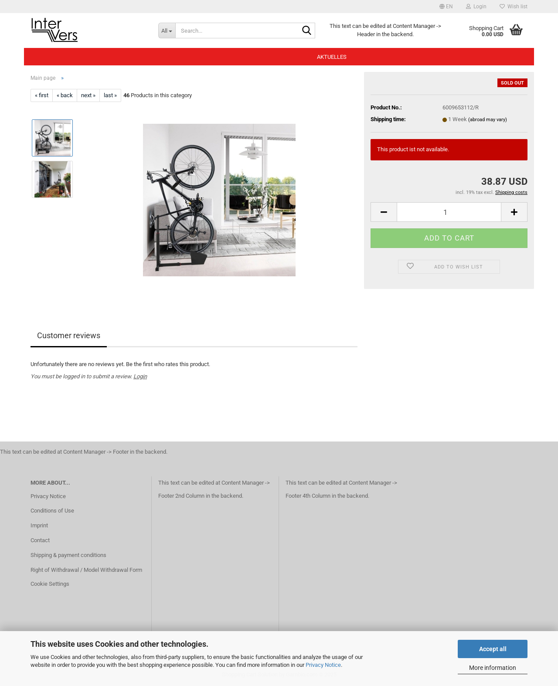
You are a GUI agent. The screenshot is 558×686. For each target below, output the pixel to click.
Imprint (39, 525)
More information (492, 667)
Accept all (493, 648)
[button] (446, 6)
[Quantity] (449, 212)
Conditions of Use (52, 510)
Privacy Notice (323, 665)
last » (110, 95)
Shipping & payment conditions (68, 555)
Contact (40, 540)
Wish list (513, 6)
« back (65, 95)
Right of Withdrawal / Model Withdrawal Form (86, 570)
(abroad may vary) (487, 119)
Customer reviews (68, 335)
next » (88, 95)
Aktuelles (332, 57)
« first (41, 95)
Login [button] (476, 6)
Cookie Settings (50, 584)
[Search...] (166, 30)
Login (140, 376)
